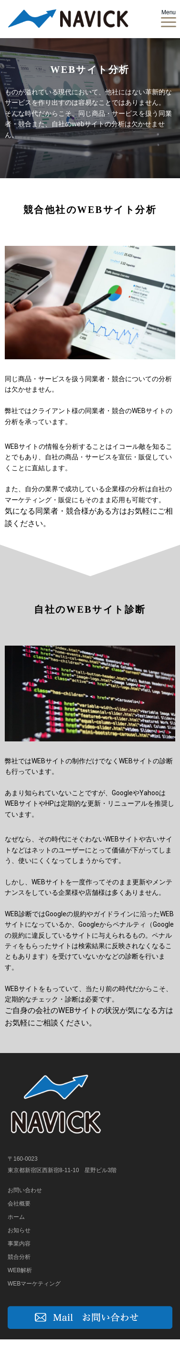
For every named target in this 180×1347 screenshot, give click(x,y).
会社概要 (19, 1203)
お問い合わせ (25, 1190)
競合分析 (19, 1257)
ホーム (16, 1217)
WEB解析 (20, 1270)
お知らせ (19, 1230)
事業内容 (19, 1243)
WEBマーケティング (34, 1283)
